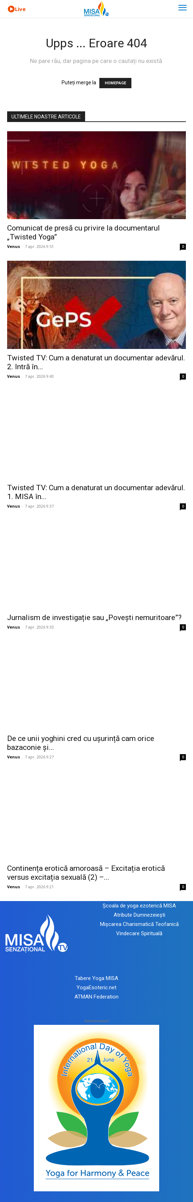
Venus (13, 246)
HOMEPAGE (115, 83)
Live (20, 8)
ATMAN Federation (96, 997)
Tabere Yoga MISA (96, 978)
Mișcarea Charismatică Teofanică (139, 924)
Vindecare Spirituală (139, 933)
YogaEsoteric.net (96, 987)
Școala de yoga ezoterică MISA (139, 905)
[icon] (11, 9)
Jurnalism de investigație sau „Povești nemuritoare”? (94, 617)
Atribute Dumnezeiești (139, 915)
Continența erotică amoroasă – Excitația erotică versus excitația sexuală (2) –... (86, 872)
